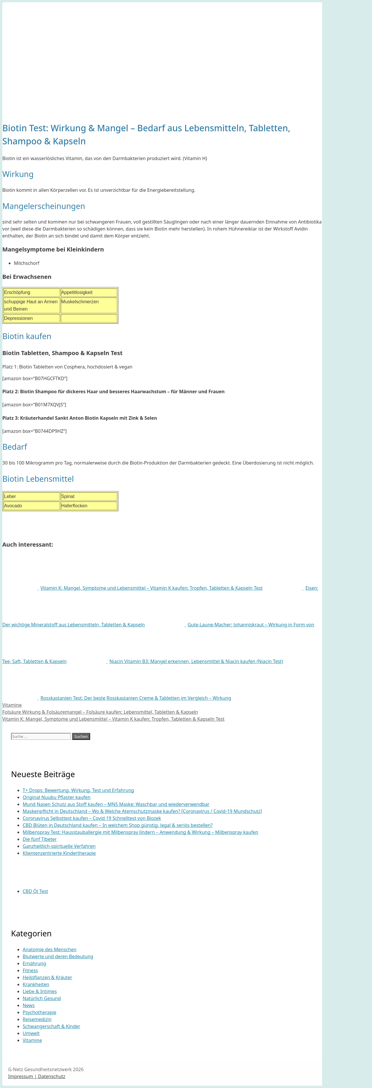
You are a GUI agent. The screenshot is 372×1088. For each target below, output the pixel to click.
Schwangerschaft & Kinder (51, 1026)
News (29, 1005)
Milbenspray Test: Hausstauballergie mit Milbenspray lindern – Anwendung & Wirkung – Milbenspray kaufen (140, 832)
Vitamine (12, 705)
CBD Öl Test (35, 891)
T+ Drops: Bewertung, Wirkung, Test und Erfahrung (78, 790)
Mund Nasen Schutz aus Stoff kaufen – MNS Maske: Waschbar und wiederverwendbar (116, 804)
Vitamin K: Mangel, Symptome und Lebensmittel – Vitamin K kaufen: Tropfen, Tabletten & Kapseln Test (113, 719)
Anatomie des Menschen (49, 949)
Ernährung (34, 963)
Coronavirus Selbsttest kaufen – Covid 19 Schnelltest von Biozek (92, 818)
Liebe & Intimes (40, 991)
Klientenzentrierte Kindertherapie (59, 853)
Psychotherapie (39, 1012)
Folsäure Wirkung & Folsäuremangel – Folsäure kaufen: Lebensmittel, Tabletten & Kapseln (100, 712)
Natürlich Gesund (42, 998)
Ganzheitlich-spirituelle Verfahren (59, 846)
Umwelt (31, 1033)
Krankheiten (36, 984)
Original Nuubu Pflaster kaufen (57, 797)
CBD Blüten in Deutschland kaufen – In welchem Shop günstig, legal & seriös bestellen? (118, 825)
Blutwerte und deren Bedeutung (58, 956)
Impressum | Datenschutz (36, 1076)
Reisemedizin (37, 1019)
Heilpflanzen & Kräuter (47, 977)
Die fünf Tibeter (40, 839)
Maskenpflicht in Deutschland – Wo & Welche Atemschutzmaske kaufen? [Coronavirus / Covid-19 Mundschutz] (142, 811)
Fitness (30, 970)
